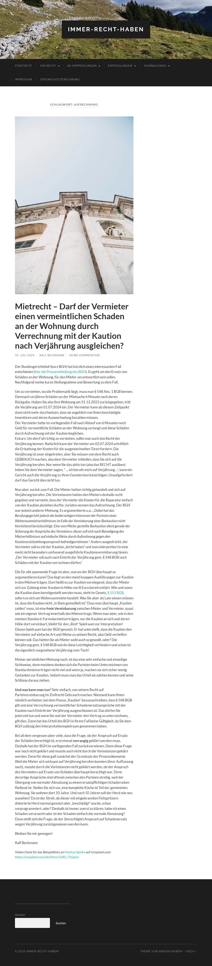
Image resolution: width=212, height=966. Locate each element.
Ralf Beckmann (51, 355)
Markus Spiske (75, 852)
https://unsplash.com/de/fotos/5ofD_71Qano (47, 857)
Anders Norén (170, 951)
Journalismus (155, 65)
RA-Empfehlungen (82, 65)
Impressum (23, 79)
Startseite (23, 65)
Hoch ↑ (191, 951)
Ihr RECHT (48, 65)
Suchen (20, 914)
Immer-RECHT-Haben (106, 29)
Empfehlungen (120, 65)
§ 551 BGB (115, 593)
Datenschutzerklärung (60, 79)
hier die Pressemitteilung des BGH (60, 372)
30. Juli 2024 (25, 355)
